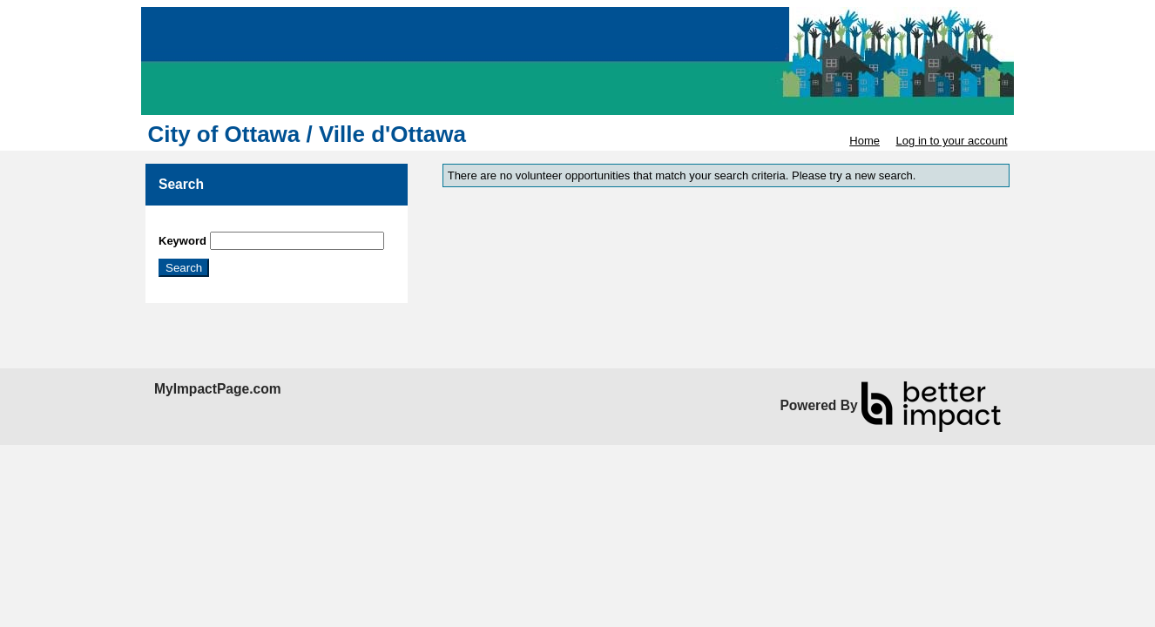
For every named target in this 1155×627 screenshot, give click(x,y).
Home (864, 140)
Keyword (182, 240)
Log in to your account (952, 140)
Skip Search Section (209, 225)
